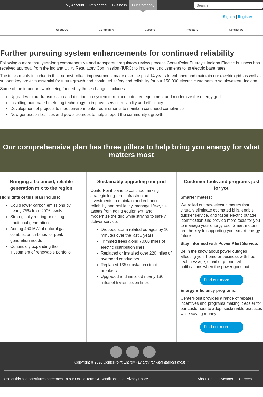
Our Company (143, 5)
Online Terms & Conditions (96, 379)
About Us (62, 29)
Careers (150, 29)
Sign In (229, 17)
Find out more (216, 280)
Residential (98, 5)
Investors (192, 29)
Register (245, 17)
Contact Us (236, 29)
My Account (74, 5)
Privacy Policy (137, 379)
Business (119, 5)
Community (106, 29)
